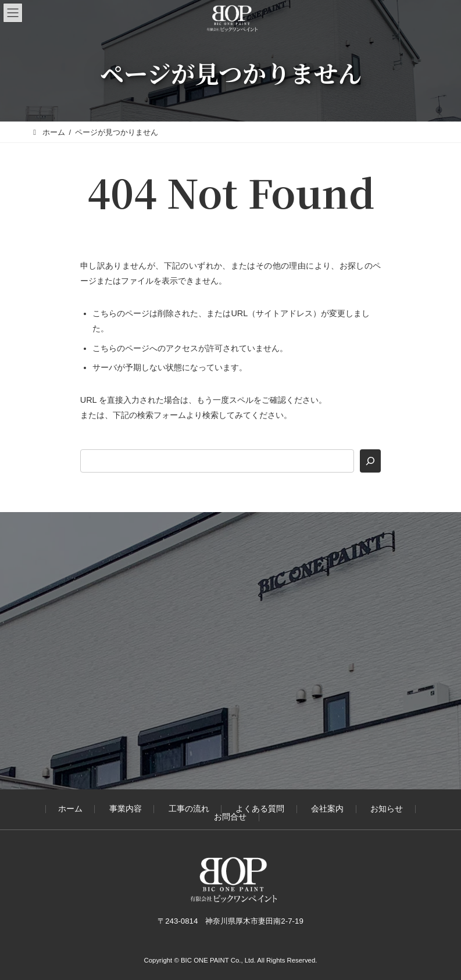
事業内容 (125, 809)
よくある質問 (259, 809)
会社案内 (327, 809)
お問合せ (230, 817)
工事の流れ (189, 809)
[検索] (370, 460)
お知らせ (386, 809)
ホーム (70, 809)
